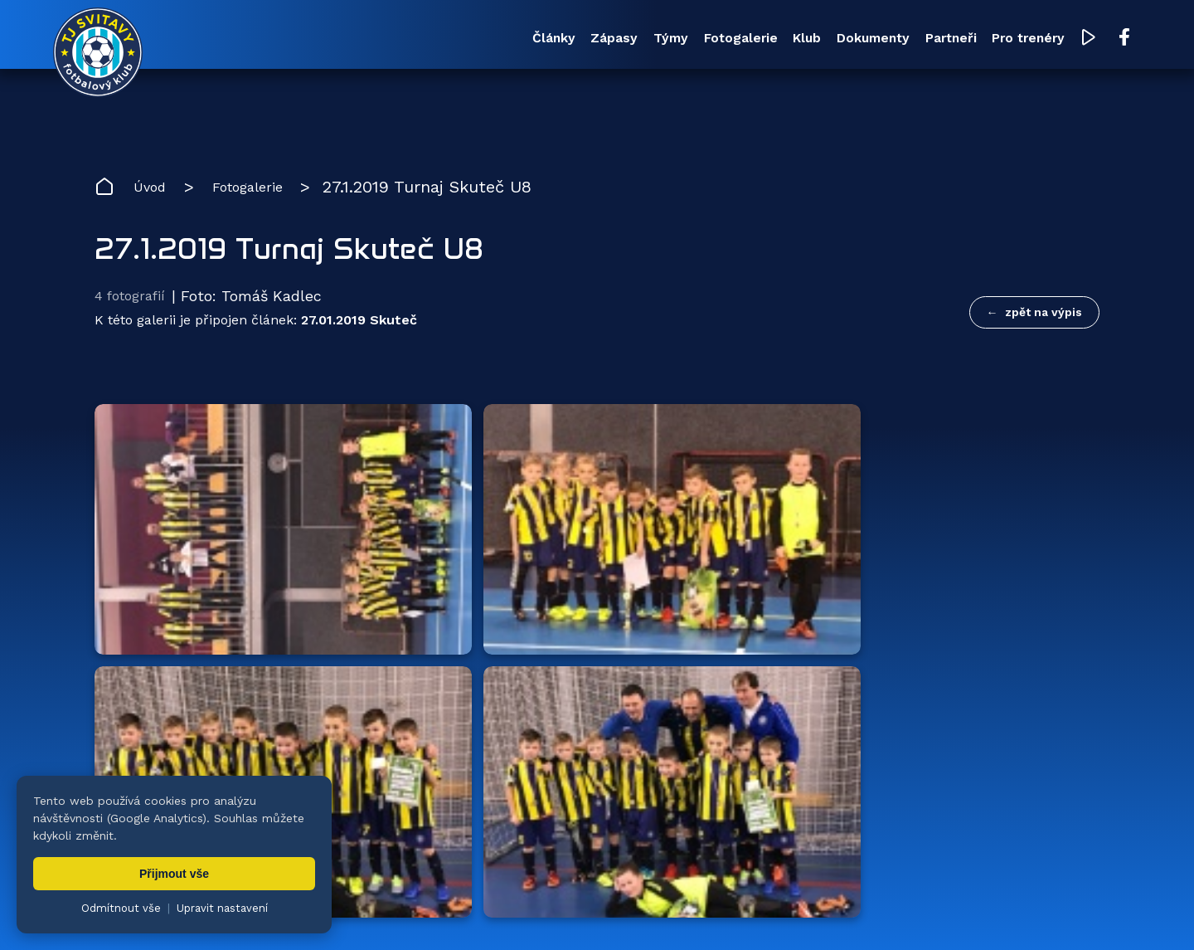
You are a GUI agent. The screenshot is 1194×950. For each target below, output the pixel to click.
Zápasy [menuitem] (429, 40)
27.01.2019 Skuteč (359, 331)
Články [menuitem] (348, 40)
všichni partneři (1020, 570)
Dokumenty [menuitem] (777, 40)
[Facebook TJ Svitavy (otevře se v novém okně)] (1084, 40)
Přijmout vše (174, 873)
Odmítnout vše (121, 908)
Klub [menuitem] (688, 40)
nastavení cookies (660, 912)
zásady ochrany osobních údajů (809, 912)
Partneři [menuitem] (878, 40)
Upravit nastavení (222, 908)
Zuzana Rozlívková (344, 912)
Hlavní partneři (196, 571)
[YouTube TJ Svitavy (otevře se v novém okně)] (1050, 40)
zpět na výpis (1043, 316)
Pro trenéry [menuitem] (979, 40)
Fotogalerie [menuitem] (599, 40)
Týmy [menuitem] (507, 40)
